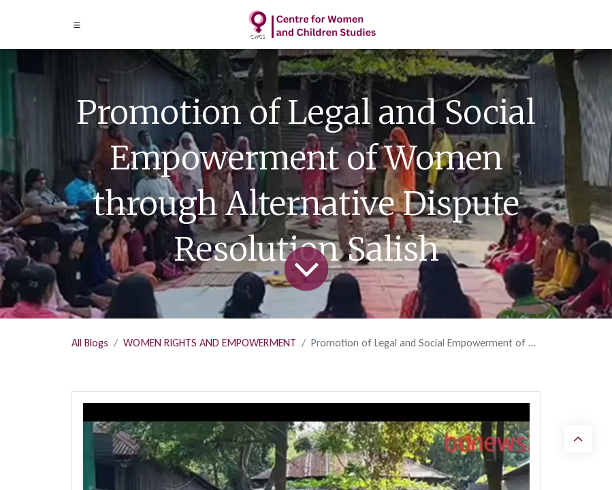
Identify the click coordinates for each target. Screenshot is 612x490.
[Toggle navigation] (76, 25)
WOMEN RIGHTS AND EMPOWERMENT (209, 342)
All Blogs (89, 342)
